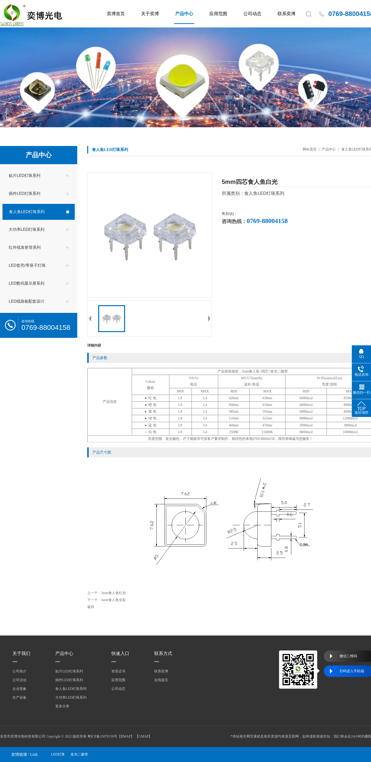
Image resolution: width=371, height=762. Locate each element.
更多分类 (62, 706)
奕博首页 (116, 13)
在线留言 (161, 680)
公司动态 (252, 13)
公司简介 (19, 671)
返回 (90, 607)
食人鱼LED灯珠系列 (70, 689)
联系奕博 (287, 13)
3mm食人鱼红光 (113, 593)
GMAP (143, 736)
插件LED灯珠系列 (69, 680)
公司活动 (19, 680)
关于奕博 (150, 13)
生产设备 (19, 697)
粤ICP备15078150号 (102, 736)
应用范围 (218, 13)
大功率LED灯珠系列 (70, 697)
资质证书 (118, 671)
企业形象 (19, 689)
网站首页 (310, 149)
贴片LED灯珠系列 (69, 671)
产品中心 (184, 13)
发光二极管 (79, 754)
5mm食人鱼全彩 (113, 600)
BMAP (126, 736)
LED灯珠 (58, 754)
